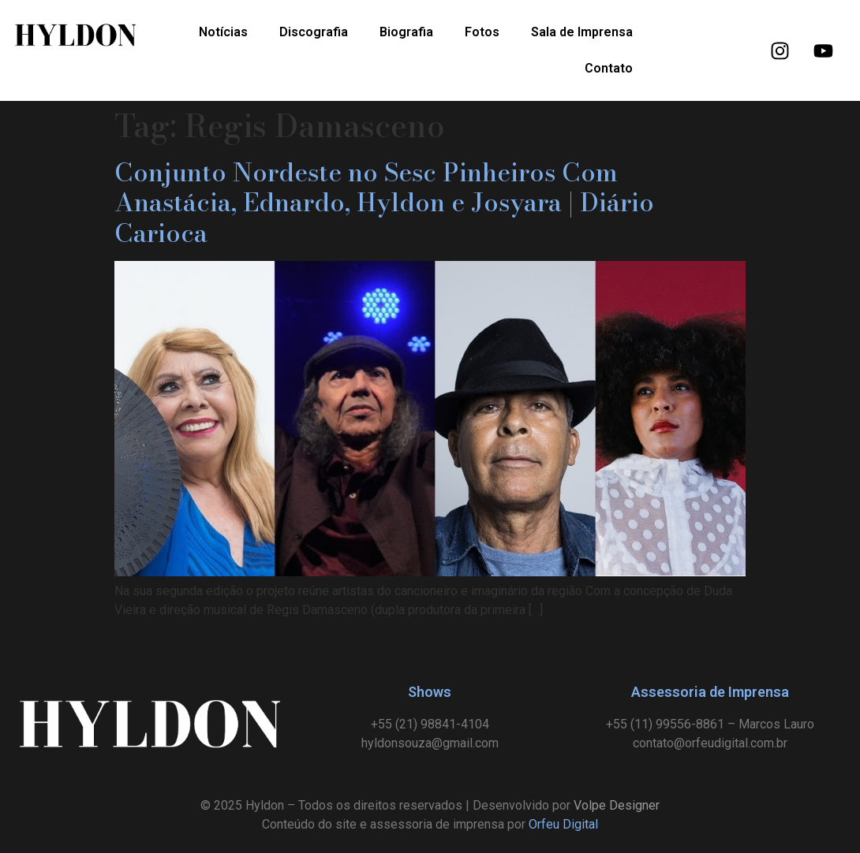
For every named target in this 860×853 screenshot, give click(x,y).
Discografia (313, 31)
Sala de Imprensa (582, 31)
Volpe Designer (617, 805)
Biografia (406, 31)
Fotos (482, 31)
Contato (609, 68)
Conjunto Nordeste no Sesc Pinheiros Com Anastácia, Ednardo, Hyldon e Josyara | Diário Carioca (384, 202)
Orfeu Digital (563, 824)
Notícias (223, 31)
